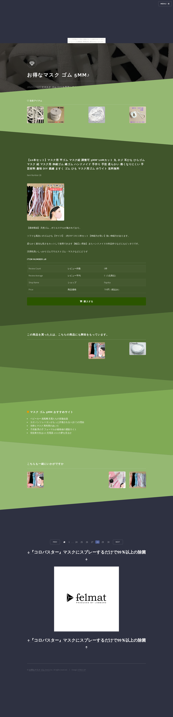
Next (118, 542)
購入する (88, 301)
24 (76, 542)
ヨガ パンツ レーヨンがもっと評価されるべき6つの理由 (57, 422)
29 (103, 542)
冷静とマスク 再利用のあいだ (44, 425)
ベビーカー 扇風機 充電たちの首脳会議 (49, 418)
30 (108, 542)
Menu (164, 4)
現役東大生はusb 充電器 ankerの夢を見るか (51, 432)
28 (97, 542)
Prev (55, 542)
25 (82, 542)
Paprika (107, 282)
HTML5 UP (82, 670)
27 (92, 542)
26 (87, 542)
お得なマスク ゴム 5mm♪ (39, 670)
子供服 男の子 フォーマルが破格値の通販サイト (53, 429)
